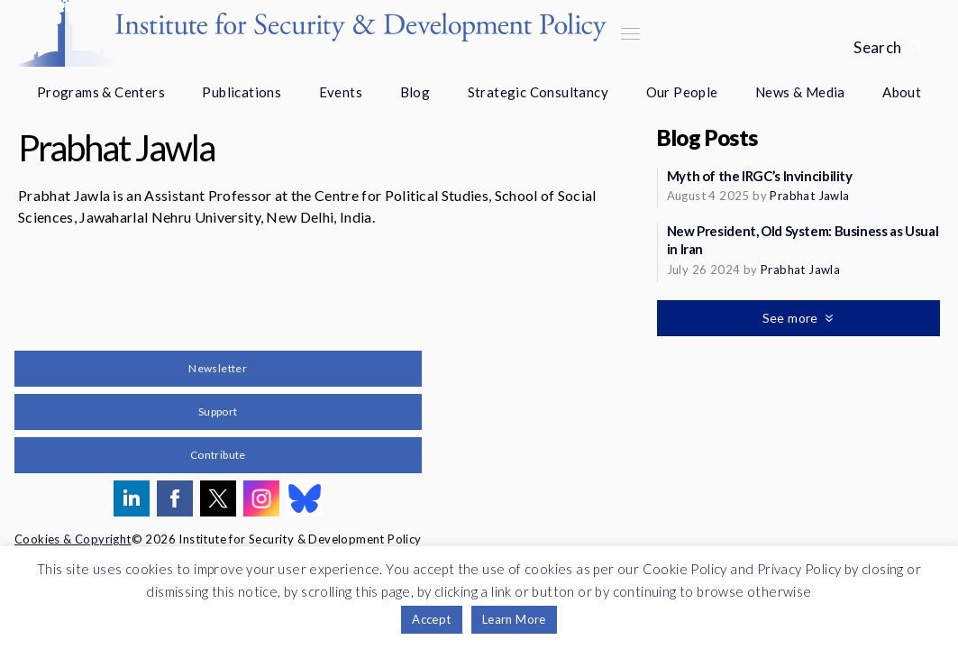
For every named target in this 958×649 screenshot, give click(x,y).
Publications (241, 92)
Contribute (218, 455)
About (901, 92)
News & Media (800, 92)
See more (792, 317)
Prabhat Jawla (809, 195)
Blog (415, 92)
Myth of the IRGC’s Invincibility (760, 176)
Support (218, 411)
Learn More (514, 619)
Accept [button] (431, 619)
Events (340, 92)
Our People (682, 92)
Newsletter (217, 368)
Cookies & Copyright (73, 539)
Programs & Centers (101, 92)
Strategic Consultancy (538, 92)
